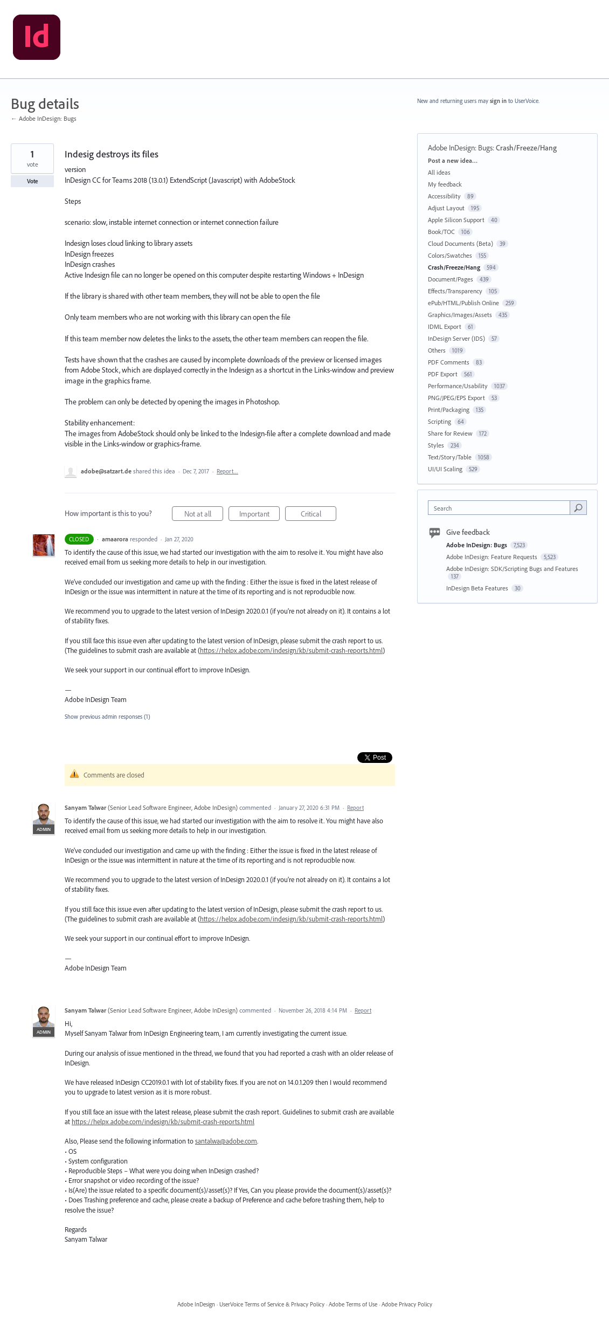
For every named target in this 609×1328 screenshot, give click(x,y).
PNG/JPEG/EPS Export (456, 398)
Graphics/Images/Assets (460, 315)
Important (259, 515)
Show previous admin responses (107, 716)
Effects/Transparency (455, 291)
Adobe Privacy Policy (407, 1304)
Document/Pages (450, 279)
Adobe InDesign (196, 1304)
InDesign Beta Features (478, 588)
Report (355, 807)
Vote (32, 181)
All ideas (439, 172)
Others (437, 350)
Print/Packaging (448, 409)
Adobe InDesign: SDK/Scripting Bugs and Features (512, 569)
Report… (227, 471)
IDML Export (444, 326)
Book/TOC (441, 232)
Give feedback (468, 532)
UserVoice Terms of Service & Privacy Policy (271, 1304)
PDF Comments (448, 362)
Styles (436, 445)
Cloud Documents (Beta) (460, 243)
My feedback (445, 184)
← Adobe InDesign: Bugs (44, 118)
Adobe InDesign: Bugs (460, 148)
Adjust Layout (446, 208)
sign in (498, 101)
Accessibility (444, 196)
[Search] (578, 507)
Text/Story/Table (450, 457)
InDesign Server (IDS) (456, 338)
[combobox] (501, 508)
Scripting (439, 421)
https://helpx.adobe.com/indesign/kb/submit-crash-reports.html (291, 650)
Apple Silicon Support (456, 220)
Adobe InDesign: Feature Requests (492, 557)
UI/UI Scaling (445, 469)
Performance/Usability (458, 386)
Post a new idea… (452, 160)
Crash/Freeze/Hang (526, 148)
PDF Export (443, 374)
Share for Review (450, 433)
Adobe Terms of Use (353, 1304)
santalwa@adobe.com (226, 1141)
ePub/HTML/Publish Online (463, 303)
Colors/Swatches (450, 255)
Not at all (204, 515)
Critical (319, 515)
